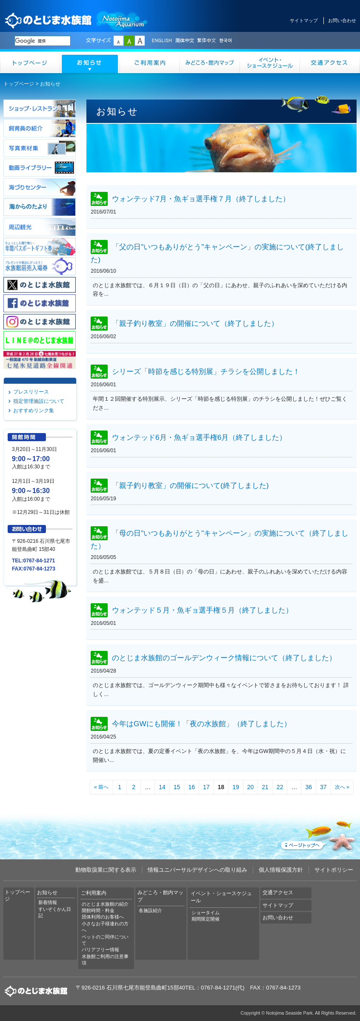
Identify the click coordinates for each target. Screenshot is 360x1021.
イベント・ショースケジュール (270, 62)
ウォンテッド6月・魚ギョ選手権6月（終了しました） (199, 437)
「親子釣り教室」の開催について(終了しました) (190, 485)
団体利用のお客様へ (103, 916)
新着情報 (47, 902)
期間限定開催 (205, 918)
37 (323, 787)
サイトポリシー (333, 870)
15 (177, 787)
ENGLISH (162, 41)
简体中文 (184, 41)
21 (265, 787)
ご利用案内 (150, 62)
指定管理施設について (38, 401)
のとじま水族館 (76, 20)
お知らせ (90, 62)
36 (308, 787)
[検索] (42, 41)
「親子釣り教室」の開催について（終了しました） (195, 323)
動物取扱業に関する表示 (105, 870)
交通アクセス (330, 62)
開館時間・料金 (98, 910)
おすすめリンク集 (33, 411)
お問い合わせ (342, 20)
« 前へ (101, 787)
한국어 (226, 41)
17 (206, 787)
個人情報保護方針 (281, 870)
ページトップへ (318, 834)
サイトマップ (304, 20)
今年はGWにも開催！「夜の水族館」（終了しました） (201, 723)
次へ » (342, 787)
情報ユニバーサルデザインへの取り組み (197, 870)
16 (191, 787)
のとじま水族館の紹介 (105, 904)
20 (250, 787)
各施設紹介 (150, 910)
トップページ (30, 62)
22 (280, 787)
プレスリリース (31, 392)
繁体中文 (206, 41)
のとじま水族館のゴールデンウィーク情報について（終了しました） (224, 658)
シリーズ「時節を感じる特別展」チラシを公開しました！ (206, 372)
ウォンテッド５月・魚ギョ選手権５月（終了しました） (202, 610)
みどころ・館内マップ (210, 62)
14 (162, 787)
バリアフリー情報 (100, 949)
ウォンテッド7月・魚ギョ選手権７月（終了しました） (201, 199)
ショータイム (205, 912)
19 (235, 787)
